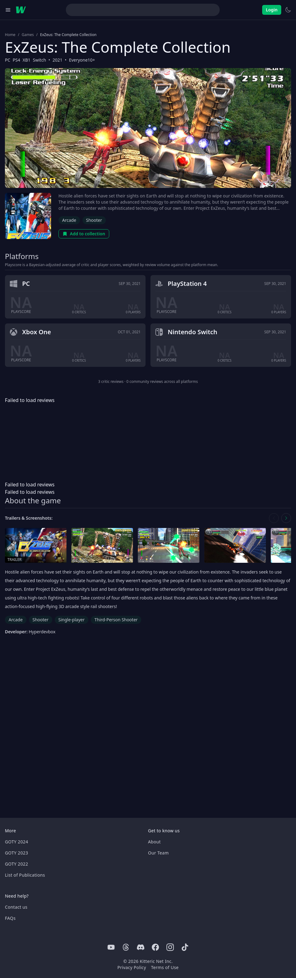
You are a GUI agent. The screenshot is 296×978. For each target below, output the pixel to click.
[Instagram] (170, 947)
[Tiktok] (185, 947)
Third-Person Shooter (116, 620)
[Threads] (126, 947)
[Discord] (140, 947)
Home (10, 34)
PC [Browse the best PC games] (7, 60)
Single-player (71, 620)
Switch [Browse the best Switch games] (39, 60)
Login (272, 10)
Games (28, 34)
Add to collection (83, 234)
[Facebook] (155, 947)
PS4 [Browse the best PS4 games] (16, 60)
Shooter (94, 220)
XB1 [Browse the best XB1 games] (26, 60)
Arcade (69, 220)
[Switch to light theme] (288, 10)
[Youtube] (111, 947)
